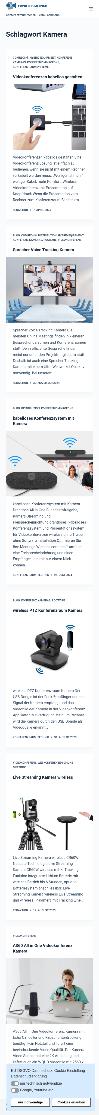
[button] (15, 1083)
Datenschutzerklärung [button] (29, 1076)
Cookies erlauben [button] (71, 1102)
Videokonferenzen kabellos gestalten (47, 76)
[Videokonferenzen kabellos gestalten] (49, 116)
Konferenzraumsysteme (31, 67)
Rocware (49, 239)
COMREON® (20, 57)
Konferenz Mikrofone (43, 62)
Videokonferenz (69, 239)
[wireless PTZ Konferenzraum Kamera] (49, 650)
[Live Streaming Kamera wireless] (49, 817)
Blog (16, 235)
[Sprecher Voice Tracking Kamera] (49, 289)
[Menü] (91, 9)
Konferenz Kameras (27, 239)
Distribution (47, 235)
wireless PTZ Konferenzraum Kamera (48, 610)
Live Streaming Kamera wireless (43, 777)
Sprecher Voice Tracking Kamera (43, 249)
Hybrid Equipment (43, 57)
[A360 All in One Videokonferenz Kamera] (49, 991)
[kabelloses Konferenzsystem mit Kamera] (49, 463)
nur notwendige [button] (30, 1102)
